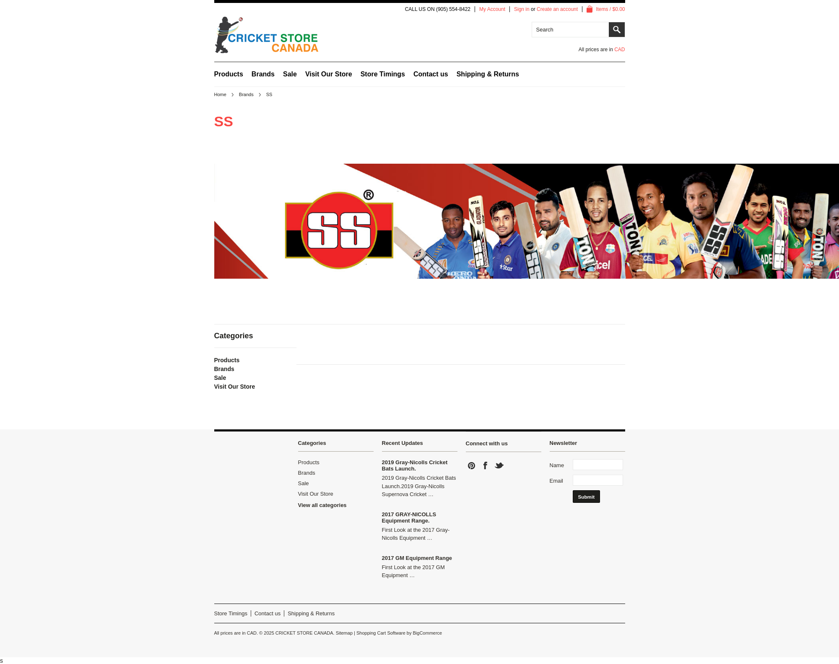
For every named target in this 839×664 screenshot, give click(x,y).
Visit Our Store (328, 74)
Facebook (485, 465)
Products (228, 74)
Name (557, 465)
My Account (492, 9)
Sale (290, 74)
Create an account (557, 9)
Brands (263, 74)
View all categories (322, 505)
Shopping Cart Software (380, 632)
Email (557, 481)
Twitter (499, 465)
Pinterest (472, 465)
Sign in (522, 9)
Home (220, 94)
